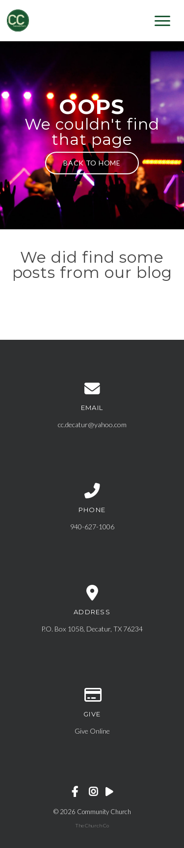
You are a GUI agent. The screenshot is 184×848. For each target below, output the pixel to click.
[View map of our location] (92, 593)
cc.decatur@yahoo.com (92, 424)
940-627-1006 (92, 526)
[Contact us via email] (92, 389)
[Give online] (92, 695)
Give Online (92, 731)
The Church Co (92, 825)
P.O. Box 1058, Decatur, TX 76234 (92, 629)
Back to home (91, 163)
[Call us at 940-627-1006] (92, 491)
